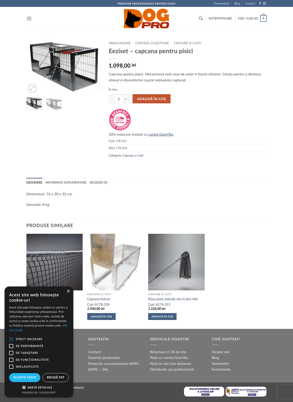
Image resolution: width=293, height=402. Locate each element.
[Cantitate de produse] (118, 98)
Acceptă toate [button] (24, 377)
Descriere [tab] (34, 182)
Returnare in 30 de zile (168, 352)
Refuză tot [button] (55, 377)
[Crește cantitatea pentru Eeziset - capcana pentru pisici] (126, 98)
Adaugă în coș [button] (101, 316)
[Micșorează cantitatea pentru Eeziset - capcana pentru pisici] (111, 98)
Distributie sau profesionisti (172, 369)
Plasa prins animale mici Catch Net (173, 299)
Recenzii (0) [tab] (98, 182)
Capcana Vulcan (98, 299)
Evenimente (221, 3)
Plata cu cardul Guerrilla (169, 357)
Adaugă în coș (151, 99)
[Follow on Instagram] (264, 3)
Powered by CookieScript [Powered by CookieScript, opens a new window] (39, 392)
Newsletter (220, 363)
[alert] (39, 341)
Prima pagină (119, 43)
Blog (237, 3)
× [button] (68, 291)
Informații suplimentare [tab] (66, 182)
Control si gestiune (152, 43)
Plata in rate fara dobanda (170, 363)
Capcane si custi (187, 43)
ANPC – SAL (98, 369)
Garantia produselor (104, 357)
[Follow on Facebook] (260, 3)
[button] (29, 18)
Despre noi (220, 352)
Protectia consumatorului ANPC (113, 363)
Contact (250, 3)
